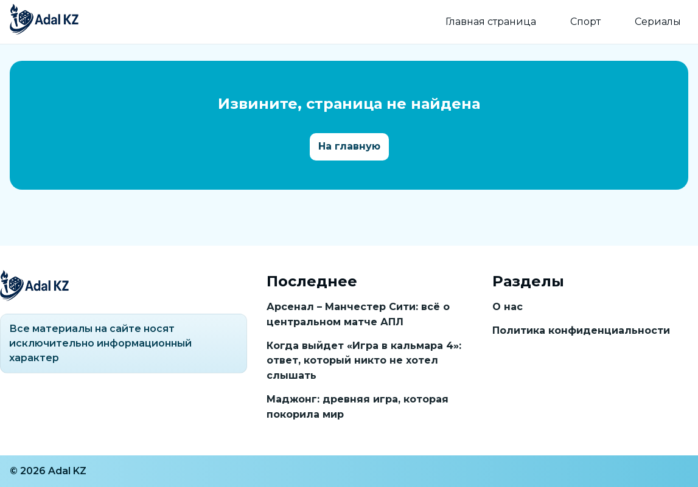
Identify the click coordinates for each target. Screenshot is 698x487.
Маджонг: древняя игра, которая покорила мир (357, 406)
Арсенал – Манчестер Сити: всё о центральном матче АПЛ (358, 314)
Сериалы (658, 21)
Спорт (585, 21)
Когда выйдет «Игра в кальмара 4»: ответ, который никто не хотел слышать (364, 361)
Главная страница (490, 21)
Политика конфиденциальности (581, 330)
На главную (349, 146)
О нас (507, 307)
